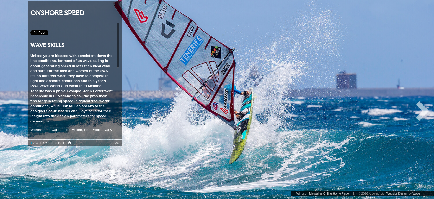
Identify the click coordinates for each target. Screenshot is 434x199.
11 (64, 143)
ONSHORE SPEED (57, 13)
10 (59, 143)
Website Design (397, 193)
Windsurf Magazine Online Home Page (322, 193)
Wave (416, 193)
